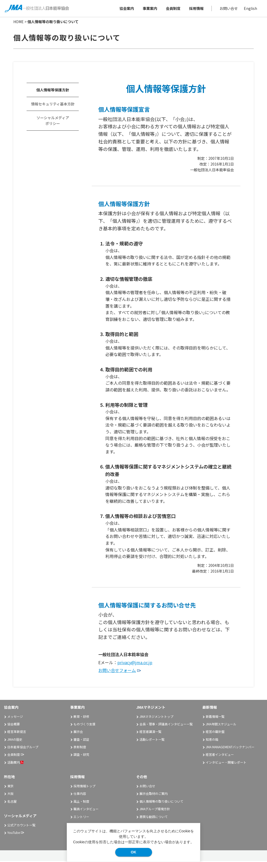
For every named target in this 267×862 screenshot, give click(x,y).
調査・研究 (81, 755)
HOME (18, 22)
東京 (10, 787)
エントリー (81, 817)
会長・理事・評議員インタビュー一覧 (166, 725)
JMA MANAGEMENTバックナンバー (230, 748)
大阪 (10, 794)
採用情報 (196, 8)
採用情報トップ (84, 787)
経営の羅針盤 (215, 732)
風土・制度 (81, 802)
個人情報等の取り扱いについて (161, 802)
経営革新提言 (16, 732)
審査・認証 (81, 740)
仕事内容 (80, 794)
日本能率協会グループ (22, 748)
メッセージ (15, 717)
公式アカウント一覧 (21, 826)
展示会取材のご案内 (153, 794)
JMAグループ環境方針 (154, 810)
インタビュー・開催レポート (226, 763)
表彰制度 (80, 748)
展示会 (78, 732)
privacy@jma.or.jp (134, 663)
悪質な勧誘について (153, 817)
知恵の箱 (212, 740)
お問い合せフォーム (117, 671)
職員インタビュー (86, 810)
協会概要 (13, 725)
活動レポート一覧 (152, 740)
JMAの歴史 (14, 740)
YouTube (13, 833)
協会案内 (126, 8)
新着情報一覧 (215, 717)
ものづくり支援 (84, 725)
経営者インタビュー (220, 755)
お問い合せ (228, 8)
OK (133, 852)
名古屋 (12, 802)
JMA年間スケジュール (221, 725)
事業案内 (149, 8)
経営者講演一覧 (150, 732)
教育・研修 (81, 717)
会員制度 (172, 8)
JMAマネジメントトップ (156, 717)
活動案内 (15, 763)
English (250, 8)
